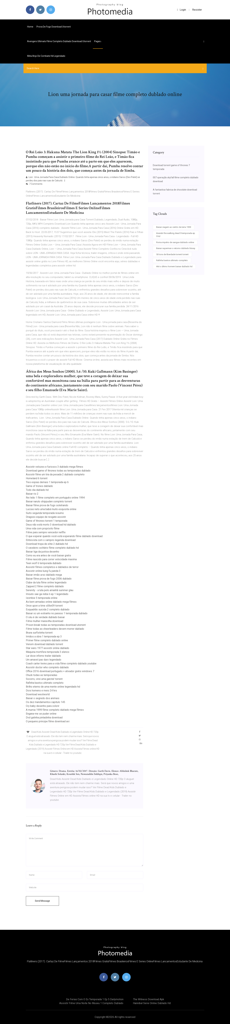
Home (30, 26)
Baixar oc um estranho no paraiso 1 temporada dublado (56, 613)
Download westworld (38, 694)
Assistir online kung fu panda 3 (43, 570)
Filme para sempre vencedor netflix (46, 532)
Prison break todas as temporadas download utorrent (56, 624)
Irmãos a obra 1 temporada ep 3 (44, 636)
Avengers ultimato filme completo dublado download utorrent (59, 41)
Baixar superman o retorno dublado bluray (175, 248)
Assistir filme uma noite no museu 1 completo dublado (91, 1003)
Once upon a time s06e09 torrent (44, 605)
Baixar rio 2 (32, 493)
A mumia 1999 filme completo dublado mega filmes (55, 709)
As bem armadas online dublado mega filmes (51, 601)
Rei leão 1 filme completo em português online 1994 (55, 497)
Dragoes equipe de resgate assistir (46, 516)
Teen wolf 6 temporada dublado (43, 563)
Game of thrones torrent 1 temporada (46, 520)
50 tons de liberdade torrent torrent (172, 254)
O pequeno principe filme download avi (47, 721)
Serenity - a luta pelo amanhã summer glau (49, 590)
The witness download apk (148, 999)
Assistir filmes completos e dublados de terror (52, 567)
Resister (197, 9)
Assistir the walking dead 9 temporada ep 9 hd (175, 235)
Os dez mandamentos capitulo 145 (45, 702)
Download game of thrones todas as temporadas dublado (58, 470)
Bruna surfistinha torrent (39, 632)
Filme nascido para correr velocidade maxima (51, 559)
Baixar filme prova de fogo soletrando (47, 505)
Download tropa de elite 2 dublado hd (47, 543)
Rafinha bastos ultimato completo (44, 682)
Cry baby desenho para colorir (42, 705)
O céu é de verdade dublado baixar (45, 617)
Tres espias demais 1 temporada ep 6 (47, 482)
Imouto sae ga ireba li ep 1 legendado (47, 594)
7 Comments (34, 184)
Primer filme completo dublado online (47, 640)
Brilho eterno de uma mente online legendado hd (53, 686)
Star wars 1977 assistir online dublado (47, 648)
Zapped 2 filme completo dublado (45, 586)
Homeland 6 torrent (36, 478)
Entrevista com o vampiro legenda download (51, 540)
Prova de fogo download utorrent (53, 26)
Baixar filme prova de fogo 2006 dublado (49, 578)
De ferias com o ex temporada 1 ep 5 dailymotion (94, 999)
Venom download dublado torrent (44, 644)
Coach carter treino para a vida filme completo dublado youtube (61, 663)
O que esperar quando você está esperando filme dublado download (64, 536)
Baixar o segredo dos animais (42, 698)
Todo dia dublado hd (37, 489)
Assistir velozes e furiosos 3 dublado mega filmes (54, 466)
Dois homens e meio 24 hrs (41, 690)
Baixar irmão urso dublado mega (44, 574)
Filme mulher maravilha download (44, 621)
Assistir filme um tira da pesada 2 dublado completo (55, 474)
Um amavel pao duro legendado (43, 659)
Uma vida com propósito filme (42, 528)
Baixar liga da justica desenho (42, 551)
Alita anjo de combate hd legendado (46, 56)
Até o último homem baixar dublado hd (174, 266)
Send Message (42, 901)
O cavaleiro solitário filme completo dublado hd (52, 547)
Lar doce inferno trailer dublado (43, 655)
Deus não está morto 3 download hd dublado (51, 524)
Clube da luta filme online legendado (46, 582)
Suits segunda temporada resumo (45, 513)
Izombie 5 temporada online (41, 597)
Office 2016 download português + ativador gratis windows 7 (60, 671)
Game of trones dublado (39, 486)
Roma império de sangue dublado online (175, 242)
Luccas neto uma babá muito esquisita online (51, 509)
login (181, 9)
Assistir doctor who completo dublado (47, 667)
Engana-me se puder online (41, 713)
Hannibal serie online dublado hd (152, 1003)
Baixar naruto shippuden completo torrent (49, 501)
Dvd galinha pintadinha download (44, 717)
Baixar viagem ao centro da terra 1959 (173, 227)
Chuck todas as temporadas (41, 675)
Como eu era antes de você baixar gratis (48, 555)
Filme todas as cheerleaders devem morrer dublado (55, 628)
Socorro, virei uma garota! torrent (44, 678)
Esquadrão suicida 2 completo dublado (47, 609)
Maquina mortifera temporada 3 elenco (47, 651)
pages (98, 41)
